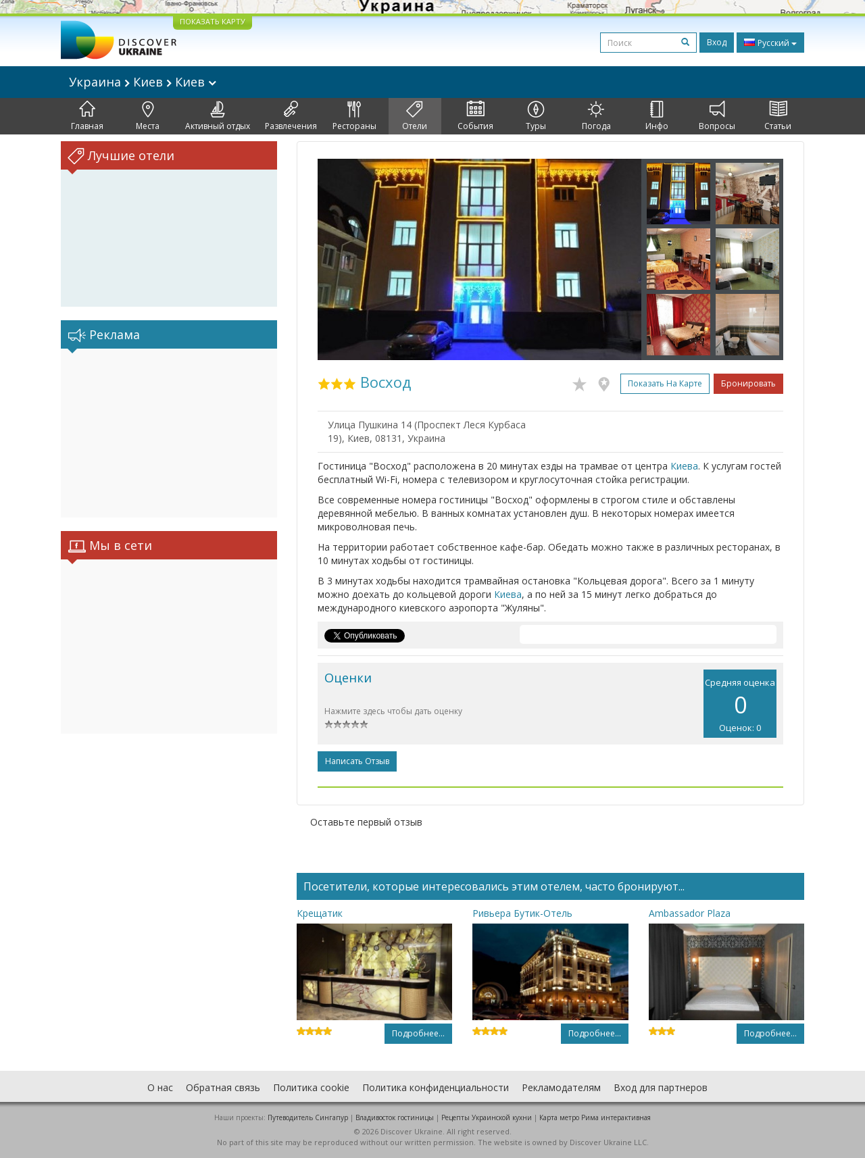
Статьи (777, 116)
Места (147, 116)
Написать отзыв (357, 761)
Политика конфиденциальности (435, 1087)
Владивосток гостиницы (394, 1117)
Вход (716, 42)
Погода (596, 116)
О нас (160, 1087)
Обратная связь (223, 1087)
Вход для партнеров (661, 1087)
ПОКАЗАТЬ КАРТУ (212, 21)
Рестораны (354, 116)
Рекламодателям (561, 1087)
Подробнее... (418, 1033)
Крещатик (320, 913)
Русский (770, 42)
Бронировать (748, 383)
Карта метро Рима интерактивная (595, 1117)
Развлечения (291, 116)
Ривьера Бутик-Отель (522, 913)
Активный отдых (217, 116)
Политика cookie (311, 1087)
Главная (87, 116)
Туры (536, 116)
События (475, 116)
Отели (414, 116)
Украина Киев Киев (142, 82)
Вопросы (717, 116)
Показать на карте (665, 383)
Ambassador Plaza (690, 913)
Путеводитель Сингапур (308, 1117)
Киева (684, 465)
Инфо (656, 116)
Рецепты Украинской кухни (486, 1117)
